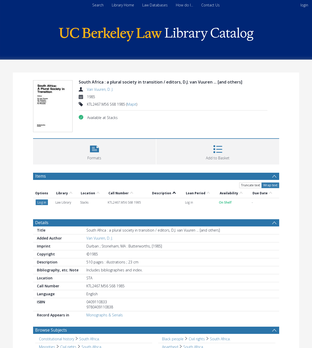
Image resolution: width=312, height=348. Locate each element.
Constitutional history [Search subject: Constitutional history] (56, 338)
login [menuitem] (304, 5)
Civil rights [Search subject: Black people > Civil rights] (197, 338)
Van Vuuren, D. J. (100, 89)
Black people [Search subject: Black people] (173, 338)
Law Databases (155, 5)
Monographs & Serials (104, 315)
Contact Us (210, 5)
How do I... (184, 5)
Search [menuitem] (98, 5)
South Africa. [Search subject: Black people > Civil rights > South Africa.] (220, 338)
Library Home (123, 5)
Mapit (131, 104)
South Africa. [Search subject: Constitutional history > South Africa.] (89, 338)
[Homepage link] (156, 33)
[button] (94, 151)
